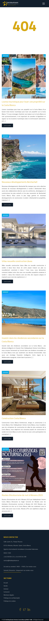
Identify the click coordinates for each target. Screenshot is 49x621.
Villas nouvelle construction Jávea (17, 261)
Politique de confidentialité (12, 598)
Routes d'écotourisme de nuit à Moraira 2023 (22, 495)
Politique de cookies (10, 601)
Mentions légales (9, 595)
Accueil (6, 583)
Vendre (6, 586)
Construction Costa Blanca (14, 418)
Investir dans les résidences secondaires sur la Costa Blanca (23, 339)
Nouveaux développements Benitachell (19, 182)
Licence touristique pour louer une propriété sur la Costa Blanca (23, 103)
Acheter (6, 589)
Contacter (7, 592)
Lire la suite (7, 125)
